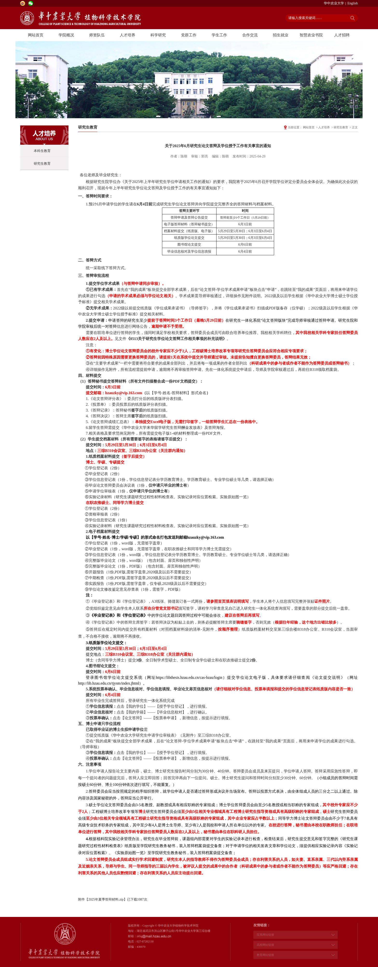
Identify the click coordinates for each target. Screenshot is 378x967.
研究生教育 (42, 163)
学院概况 (66, 35)
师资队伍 (97, 35)
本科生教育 (42, 151)
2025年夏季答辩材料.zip (106, 899)
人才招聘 (342, 35)
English (352, 3)
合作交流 (250, 35)
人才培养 (127, 35)
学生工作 (219, 35)
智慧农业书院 (311, 35)
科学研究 (158, 35)
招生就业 (280, 35)
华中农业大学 (334, 3)
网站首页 (35, 35)
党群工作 (188, 35)
